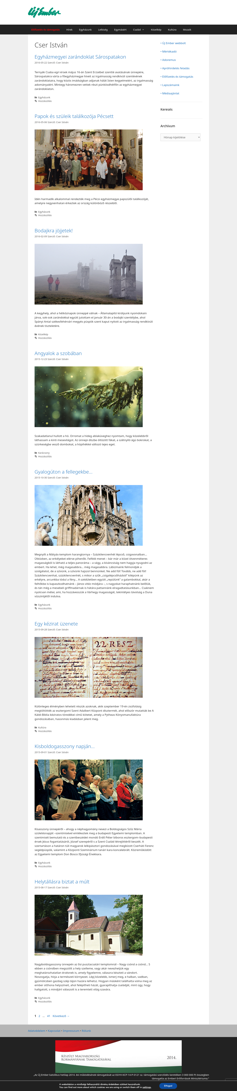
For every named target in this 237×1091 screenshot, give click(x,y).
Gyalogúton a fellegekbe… (63, 471)
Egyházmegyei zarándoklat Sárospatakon (80, 56)
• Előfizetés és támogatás (176, 76)
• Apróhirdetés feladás (175, 68)
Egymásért (120, 29)
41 (49, 1016)
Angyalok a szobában (58, 353)
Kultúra (172, 29)
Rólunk (86, 1031)
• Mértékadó (168, 51)
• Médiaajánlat (169, 93)
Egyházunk (85, 29)
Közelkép (156, 29)
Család (140, 29)
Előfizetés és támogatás (45, 29)
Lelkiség (103, 29)
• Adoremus (168, 60)
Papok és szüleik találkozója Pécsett (74, 116)
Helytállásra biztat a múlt (62, 881)
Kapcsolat (54, 1031)
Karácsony (44, 452)
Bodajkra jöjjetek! (54, 230)
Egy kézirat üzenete (56, 623)
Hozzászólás (45, 101)
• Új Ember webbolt (173, 43)
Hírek (69, 29)
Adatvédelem (36, 1031)
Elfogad (168, 1085)
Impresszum (71, 1031)
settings (147, 1087)
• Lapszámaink (169, 85)
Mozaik (187, 29)
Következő (61, 1016)
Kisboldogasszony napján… (65, 746)
